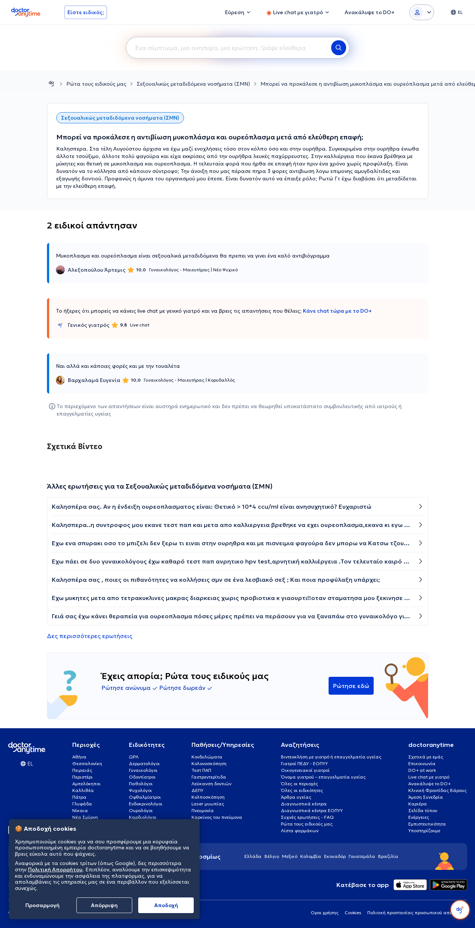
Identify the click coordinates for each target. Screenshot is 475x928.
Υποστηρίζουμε (424, 830)
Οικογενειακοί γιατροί (305, 770)
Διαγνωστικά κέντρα (304, 804)
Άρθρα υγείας (296, 797)
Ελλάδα (253, 856)
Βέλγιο (272, 856)
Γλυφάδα (82, 804)
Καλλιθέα (83, 790)
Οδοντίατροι (142, 777)
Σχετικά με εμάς (425, 757)
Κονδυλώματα (206, 757)
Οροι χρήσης (325, 912)
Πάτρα (79, 797)
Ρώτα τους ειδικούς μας (96, 84)
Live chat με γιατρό (428, 777)
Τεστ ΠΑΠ (201, 770)
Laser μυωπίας (207, 804)
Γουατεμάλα (362, 856)
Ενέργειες (418, 817)
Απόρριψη (104, 905)
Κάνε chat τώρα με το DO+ (337, 310)
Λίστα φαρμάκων (300, 830)
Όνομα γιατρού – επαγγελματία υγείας (323, 777)
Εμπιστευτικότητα (427, 824)
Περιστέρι (82, 777)
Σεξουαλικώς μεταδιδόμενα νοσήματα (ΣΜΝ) (193, 84)
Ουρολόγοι (141, 810)
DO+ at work (422, 770)
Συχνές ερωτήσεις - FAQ (307, 817)
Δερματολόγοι (144, 763)
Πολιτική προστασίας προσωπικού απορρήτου (417, 912)
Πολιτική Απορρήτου (55, 869)
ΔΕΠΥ (197, 790)
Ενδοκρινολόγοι (145, 804)
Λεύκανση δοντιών (211, 783)
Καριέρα (417, 804)
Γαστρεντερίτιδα (208, 777)
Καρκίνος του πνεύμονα (216, 817)
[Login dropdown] (421, 12)
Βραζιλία (388, 856)
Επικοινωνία (422, 763)
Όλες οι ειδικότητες (302, 790)
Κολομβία (310, 856)
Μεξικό (289, 856)
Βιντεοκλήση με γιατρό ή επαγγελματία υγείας (331, 757)
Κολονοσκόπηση (209, 763)
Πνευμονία (202, 810)
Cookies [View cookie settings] (353, 912)
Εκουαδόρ (335, 856)
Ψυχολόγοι (140, 790)
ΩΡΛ (134, 757)
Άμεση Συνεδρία (425, 797)
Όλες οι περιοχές (299, 783)
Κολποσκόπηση (208, 797)
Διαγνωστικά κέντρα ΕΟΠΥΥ (312, 810)
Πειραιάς (82, 770)
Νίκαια (80, 810)
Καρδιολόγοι (142, 817)
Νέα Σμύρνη (85, 817)
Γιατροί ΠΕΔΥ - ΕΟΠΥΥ (304, 763)
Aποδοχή (166, 905)
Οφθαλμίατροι (145, 797)
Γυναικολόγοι (143, 770)
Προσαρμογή (42, 905)
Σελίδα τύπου (422, 810)
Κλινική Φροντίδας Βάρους (437, 790)
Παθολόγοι (141, 783)
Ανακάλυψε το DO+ (429, 783)
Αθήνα (79, 757)
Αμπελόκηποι (86, 783)
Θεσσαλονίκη (87, 763)
